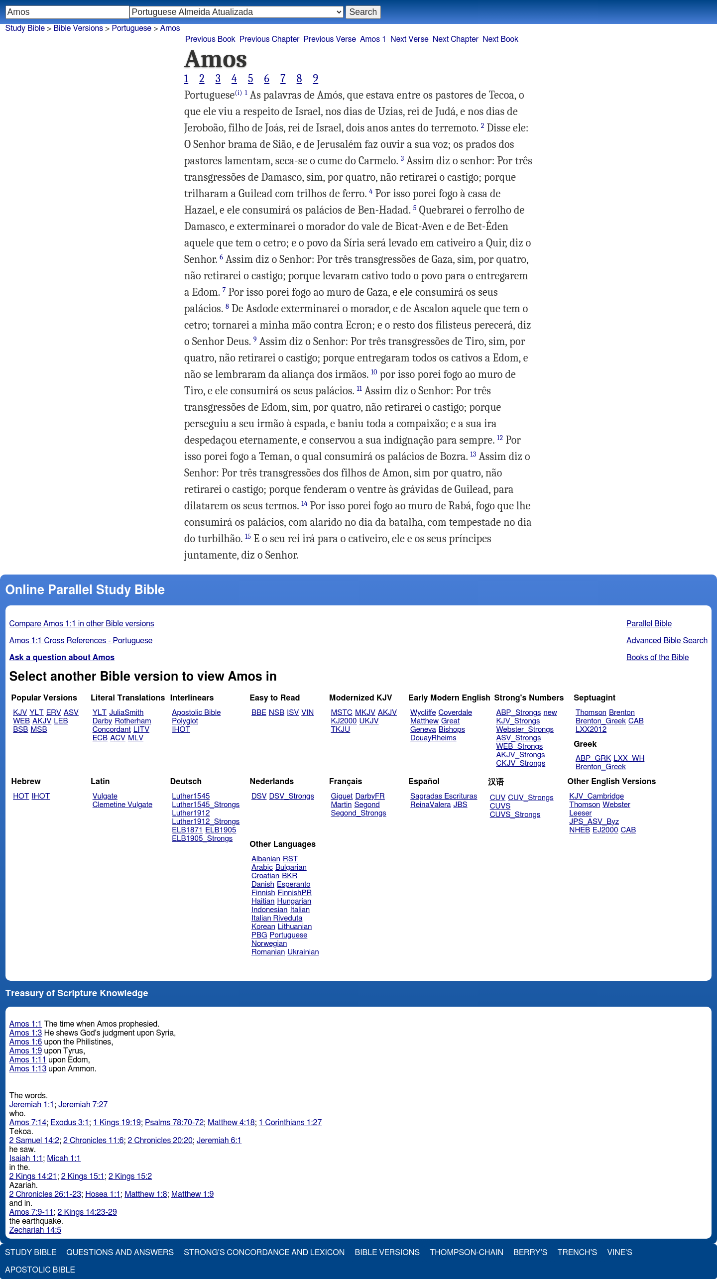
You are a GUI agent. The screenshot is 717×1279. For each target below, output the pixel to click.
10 (374, 372)
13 (474, 454)
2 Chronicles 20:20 (160, 1141)
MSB (38, 729)
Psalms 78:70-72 (174, 1123)
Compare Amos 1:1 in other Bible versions (81, 624)
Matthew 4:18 (231, 1123)
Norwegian (269, 943)
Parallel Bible (649, 624)
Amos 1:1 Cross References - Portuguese (81, 641)
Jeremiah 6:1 (219, 1141)
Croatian (265, 876)
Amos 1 (373, 39)
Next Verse (409, 39)
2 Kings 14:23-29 (87, 1212)
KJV (20, 712)
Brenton (622, 712)
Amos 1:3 (25, 1033)
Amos (170, 28)
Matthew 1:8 (145, 1194)
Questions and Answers (120, 1253)
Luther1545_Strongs (205, 805)
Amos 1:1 (25, 1024)
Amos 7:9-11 (31, 1212)
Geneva (423, 729)
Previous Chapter (269, 39)
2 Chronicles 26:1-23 (45, 1194)
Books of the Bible (657, 658)
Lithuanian (295, 926)
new (550, 712)
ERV (53, 712)
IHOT (181, 729)
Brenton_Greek (601, 721)
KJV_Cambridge (596, 796)
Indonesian (269, 910)
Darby (103, 721)
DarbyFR (370, 796)
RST (290, 859)
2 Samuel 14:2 (34, 1141)
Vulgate (105, 796)
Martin (341, 805)
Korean (263, 926)
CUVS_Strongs (515, 814)
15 (248, 536)
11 (359, 388)
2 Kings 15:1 (83, 1176)
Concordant (112, 729)
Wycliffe (423, 712)
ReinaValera (430, 805)
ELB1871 (187, 830)
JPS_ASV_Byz (594, 821)
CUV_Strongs (530, 798)
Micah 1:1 (64, 1159)
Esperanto (294, 884)
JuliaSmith (126, 712)
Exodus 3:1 (69, 1123)
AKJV (41, 721)
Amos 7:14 (28, 1123)
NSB (276, 712)
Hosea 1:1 (102, 1194)
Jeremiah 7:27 (83, 1105)
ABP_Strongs (518, 712)
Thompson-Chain (466, 1253)
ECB (100, 738)
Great (450, 721)
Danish (262, 884)
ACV (117, 738)
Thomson (591, 712)
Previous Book (210, 39)
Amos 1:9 (25, 1051)
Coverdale (456, 712)
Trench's (577, 1253)
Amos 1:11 (28, 1060)
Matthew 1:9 (192, 1194)
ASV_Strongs (518, 738)
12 (500, 438)
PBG (259, 935)
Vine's (619, 1253)
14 (304, 503)
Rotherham (133, 721)
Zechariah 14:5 (35, 1230)
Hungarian (294, 901)
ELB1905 (220, 830)
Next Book (500, 39)
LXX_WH (628, 758)
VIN (307, 712)
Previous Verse (330, 39)
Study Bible (25, 28)
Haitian (263, 901)
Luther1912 (191, 813)
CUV (498, 798)
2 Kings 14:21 (33, 1176)
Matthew (424, 721)
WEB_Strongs (519, 746)
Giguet (342, 796)
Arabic (262, 867)
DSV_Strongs (291, 796)
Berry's (530, 1253)
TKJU (341, 729)
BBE (258, 712)
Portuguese (131, 28)
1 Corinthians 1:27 (290, 1123)
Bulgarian (291, 867)
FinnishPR (295, 893)
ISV (293, 712)
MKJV (365, 712)
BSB (20, 729)
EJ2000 (605, 830)
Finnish (263, 893)
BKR (289, 876)
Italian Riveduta (276, 918)
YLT (36, 712)
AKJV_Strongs (520, 755)
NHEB (579, 830)
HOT (21, 796)
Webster (616, 805)
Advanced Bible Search (667, 641)
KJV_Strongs (518, 721)
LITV (141, 729)
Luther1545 (191, 796)
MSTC (342, 712)
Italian (300, 910)
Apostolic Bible (40, 1270)
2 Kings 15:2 (130, 1176)
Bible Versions (78, 28)
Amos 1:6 (25, 1042)
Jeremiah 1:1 (31, 1105)
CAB (636, 721)
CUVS (500, 806)
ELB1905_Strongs (202, 838)
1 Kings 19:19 (117, 1123)
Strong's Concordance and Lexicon (264, 1253)
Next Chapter (455, 39)
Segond (366, 805)
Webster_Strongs (525, 729)
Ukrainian (303, 952)
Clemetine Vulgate (122, 805)
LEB (61, 721)
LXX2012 (591, 729)
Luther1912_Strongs (205, 821)
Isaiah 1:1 (26, 1159)
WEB (21, 721)
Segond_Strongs (358, 813)
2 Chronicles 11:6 (93, 1141)
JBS (460, 805)
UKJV (369, 721)
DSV (259, 796)
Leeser (580, 813)
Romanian (268, 952)
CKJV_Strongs (520, 763)
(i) (238, 93)
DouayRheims (433, 738)
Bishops (452, 729)
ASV (71, 712)
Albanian (265, 859)
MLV (135, 738)
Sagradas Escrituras (443, 796)
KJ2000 (344, 721)
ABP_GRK (593, 758)
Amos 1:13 (28, 1069)
